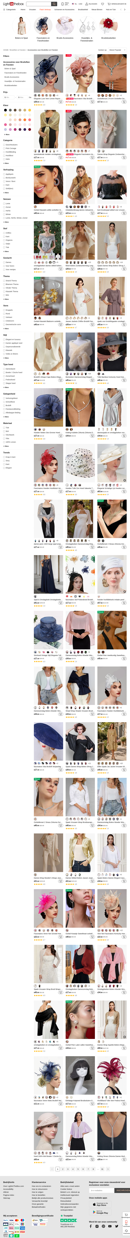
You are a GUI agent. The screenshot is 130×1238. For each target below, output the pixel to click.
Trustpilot (66, 1215)
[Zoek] (38, 4)
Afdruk (6, 1192)
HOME (6, 50)
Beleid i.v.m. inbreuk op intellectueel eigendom (70, 1193)
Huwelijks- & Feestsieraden (15, 81)
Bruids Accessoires (11, 77)
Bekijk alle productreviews (42, 1198)
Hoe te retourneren (40, 1189)
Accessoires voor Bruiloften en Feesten (43, 50)
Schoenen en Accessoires (64, 10)
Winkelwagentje (126, 1215)
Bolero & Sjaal (10, 69)
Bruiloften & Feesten (18, 50)
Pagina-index (8, 1195)
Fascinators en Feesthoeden (15, 73)
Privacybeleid (65, 1198)
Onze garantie (38, 1204)
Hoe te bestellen (38, 1195)
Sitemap (6, 1198)
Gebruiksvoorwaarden (69, 1204)
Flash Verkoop (45, 10)
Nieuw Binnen (97, 10)
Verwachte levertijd (40, 1201)
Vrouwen (32, 10)
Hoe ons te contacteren (41, 1186)
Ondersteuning (126, 1233)
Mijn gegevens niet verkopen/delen (68, 1208)
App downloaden (126, 1225)
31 (102, 1169)
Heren (23, 10)
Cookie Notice (66, 1189)
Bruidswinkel (83, 10)
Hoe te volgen (37, 1192)
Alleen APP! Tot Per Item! (67, 4)
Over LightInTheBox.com (13, 1186)
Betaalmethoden (38, 1207)
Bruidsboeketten (10, 85)
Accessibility (8, 1189)
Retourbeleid (65, 1201)
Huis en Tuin (111, 10)
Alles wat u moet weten (70, 1186)
